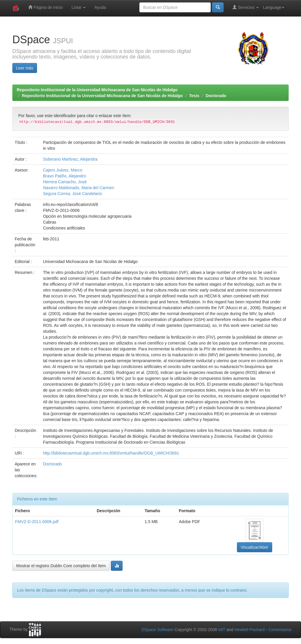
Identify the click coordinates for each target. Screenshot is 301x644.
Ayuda (100, 7)
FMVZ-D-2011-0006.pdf (36, 521)
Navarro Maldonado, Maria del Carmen (78, 187)
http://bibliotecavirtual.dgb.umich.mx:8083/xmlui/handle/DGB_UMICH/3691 (111, 453)
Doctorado (216, 95)
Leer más (24, 68)
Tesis (194, 95)
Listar (78, 7)
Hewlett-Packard (249, 629)
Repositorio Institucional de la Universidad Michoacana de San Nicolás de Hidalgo (97, 89)
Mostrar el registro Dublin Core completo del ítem (61, 565)
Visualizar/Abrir (254, 547)
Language (273, 7)
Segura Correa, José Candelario (72, 193)
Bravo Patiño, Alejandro (64, 176)
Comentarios (280, 629)
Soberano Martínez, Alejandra (70, 159)
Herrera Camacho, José (65, 181)
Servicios (246, 7)
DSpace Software (157, 629)
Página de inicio (45, 7)
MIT (221, 629)
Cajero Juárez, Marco (62, 170)
